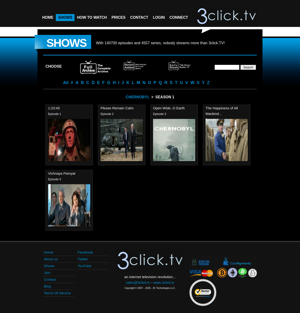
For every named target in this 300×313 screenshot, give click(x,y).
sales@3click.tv (138, 282)
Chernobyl (137, 97)
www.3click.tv (163, 282)
